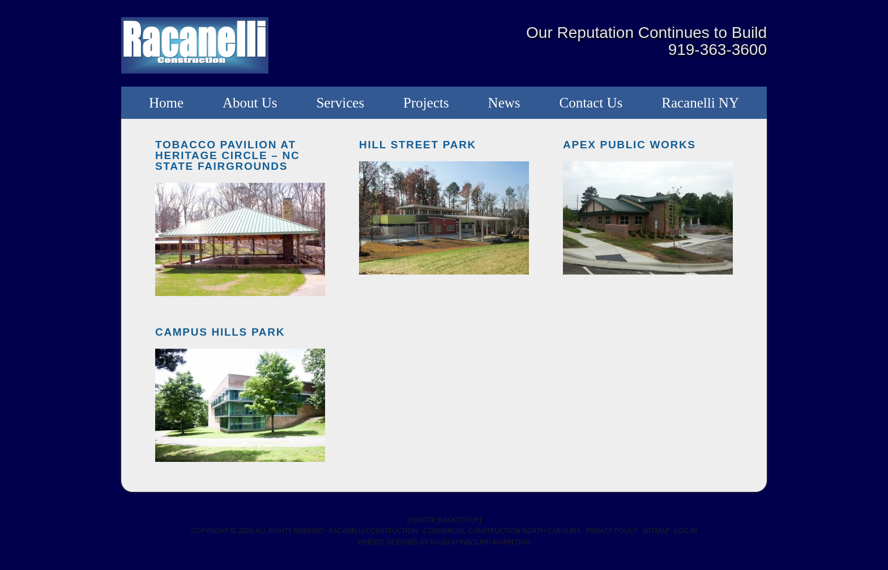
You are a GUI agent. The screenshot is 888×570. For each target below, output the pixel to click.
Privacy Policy (612, 530)
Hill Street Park (417, 145)
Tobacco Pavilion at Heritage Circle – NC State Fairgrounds (227, 155)
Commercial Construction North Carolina (502, 530)
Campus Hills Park (220, 332)
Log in (685, 530)
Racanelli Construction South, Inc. (194, 45)
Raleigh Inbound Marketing (480, 542)
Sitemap (656, 530)
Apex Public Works (629, 145)
